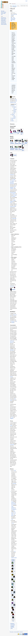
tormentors (12, 174)
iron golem (13, 196)
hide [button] (15, 104)
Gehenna (13, 615)
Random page (3, 13)
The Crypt (12, 598)
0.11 (12, 501)
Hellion (11, 133)
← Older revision (13, 18)
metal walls (14, 218)
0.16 (13, 510)
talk (16, 14)
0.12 (12, 505)
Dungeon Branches (12, 627)
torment (11, 376)
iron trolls (13, 179)
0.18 (12, 519)
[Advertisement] (22, 22)
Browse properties (4, 24)
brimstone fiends (13, 192)
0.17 (15, 551)
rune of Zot (12, 286)
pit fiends (12, 502)
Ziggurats (11, 418)
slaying (13, 322)
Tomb (12, 417)
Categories (12, 623)
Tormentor (15, 132)
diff (11, 17)
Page (10, 3)
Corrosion (12, 321)
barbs (11, 202)
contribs (12, 15)
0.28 (12, 23)
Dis (10, 425)
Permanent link (3, 22)
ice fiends (13, 193)
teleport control (14, 557)
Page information (3, 23)
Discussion (13, 3)
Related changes (3, 18)
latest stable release (13, 28)
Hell (15, 99)
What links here (3, 17)
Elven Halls (12, 593)
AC (16, 321)
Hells (12, 628)
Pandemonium (13, 606)
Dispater (14, 155)
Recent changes (3, 12)
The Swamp (13, 582)
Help (1, 14)
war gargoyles (13, 509)
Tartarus (13, 618)
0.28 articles (13, 624)
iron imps (14, 483)
